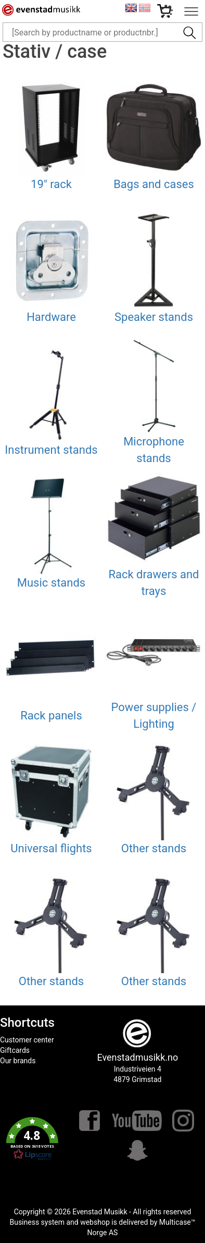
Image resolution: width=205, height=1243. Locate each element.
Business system (37, 1222)
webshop (95, 1222)
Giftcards (15, 1050)
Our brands (17, 1060)
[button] (32, 1139)
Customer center (27, 1040)
